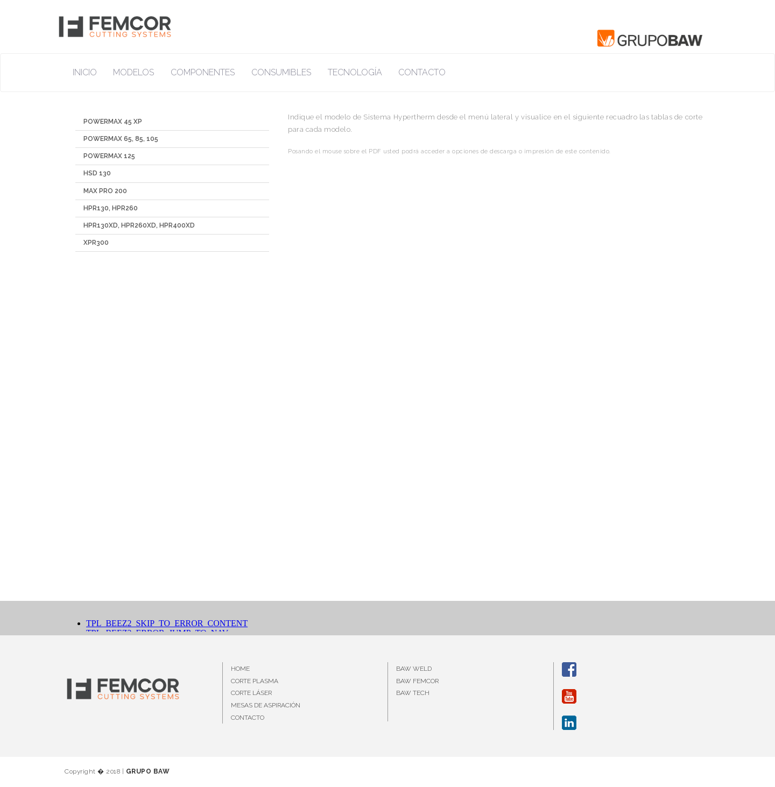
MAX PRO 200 (105, 191)
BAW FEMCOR (417, 681)
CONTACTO (247, 717)
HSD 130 (97, 173)
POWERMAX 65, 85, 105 (120, 139)
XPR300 (96, 242)
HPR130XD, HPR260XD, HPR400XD (139, 225)
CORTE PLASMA (254, 681)
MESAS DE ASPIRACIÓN (265, 705)
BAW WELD (414, 668)
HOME (240, 668)
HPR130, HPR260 (110, 208)
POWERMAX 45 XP (112, 121)
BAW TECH (412, 693)
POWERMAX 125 (109, 156)
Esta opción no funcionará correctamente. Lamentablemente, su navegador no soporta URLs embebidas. (495, 382)
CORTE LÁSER (251, 693)
